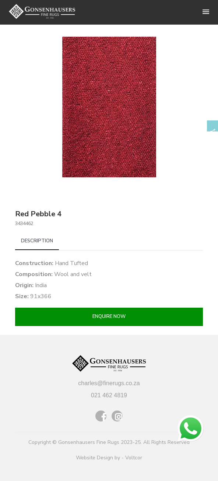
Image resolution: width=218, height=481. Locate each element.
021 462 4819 (109, 395)
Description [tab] (37, 241)
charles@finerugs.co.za (109, 383)
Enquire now (109, 316)
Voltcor (133, 457)
